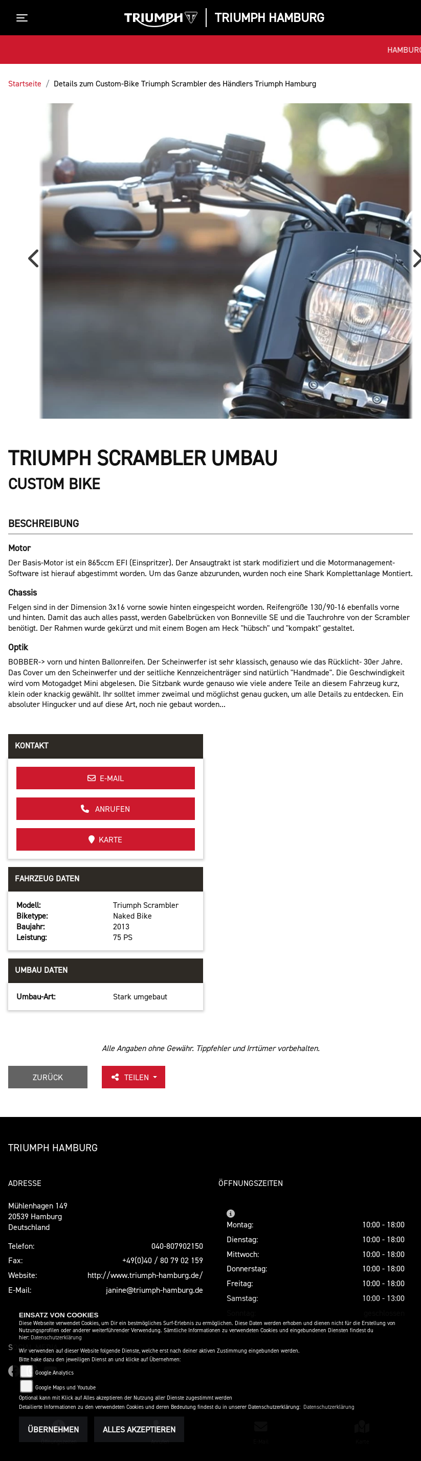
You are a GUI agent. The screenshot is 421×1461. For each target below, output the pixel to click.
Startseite (24, 83)
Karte (105, 839)
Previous (35, 262)
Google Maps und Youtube (65, 1387)
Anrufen (105, 809)
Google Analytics (54, 1372)
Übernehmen (53, 1429)
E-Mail (105, 778)
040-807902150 (177, 1246)
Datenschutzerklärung (56, 1337)
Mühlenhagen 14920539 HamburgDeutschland (38, 1216)
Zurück (48, 1077)
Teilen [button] (130, 1077)
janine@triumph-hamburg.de (154, 1290)
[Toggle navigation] (24, 17)
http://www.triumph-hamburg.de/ (145, 1275)
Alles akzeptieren (139, 1429)
